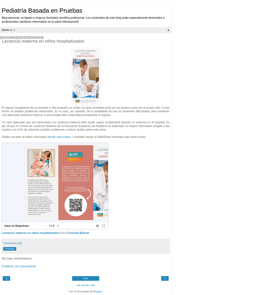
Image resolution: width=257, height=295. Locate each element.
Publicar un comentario (19, 266)
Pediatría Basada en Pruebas (42, 10)
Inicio (85, 278)
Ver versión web (86, 285)
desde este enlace (59, 136)
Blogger (97, 291)
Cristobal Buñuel (78, 232)
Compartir (9, 249)
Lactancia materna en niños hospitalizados (30, 232)
